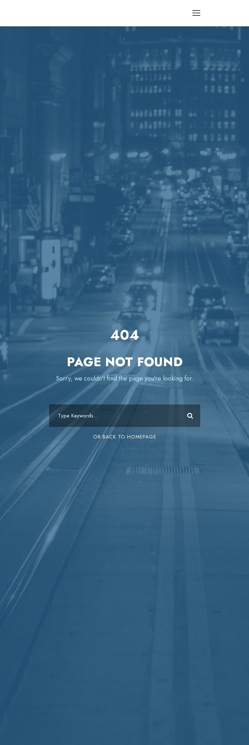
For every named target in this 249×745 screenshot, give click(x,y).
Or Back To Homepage (124, 436)
